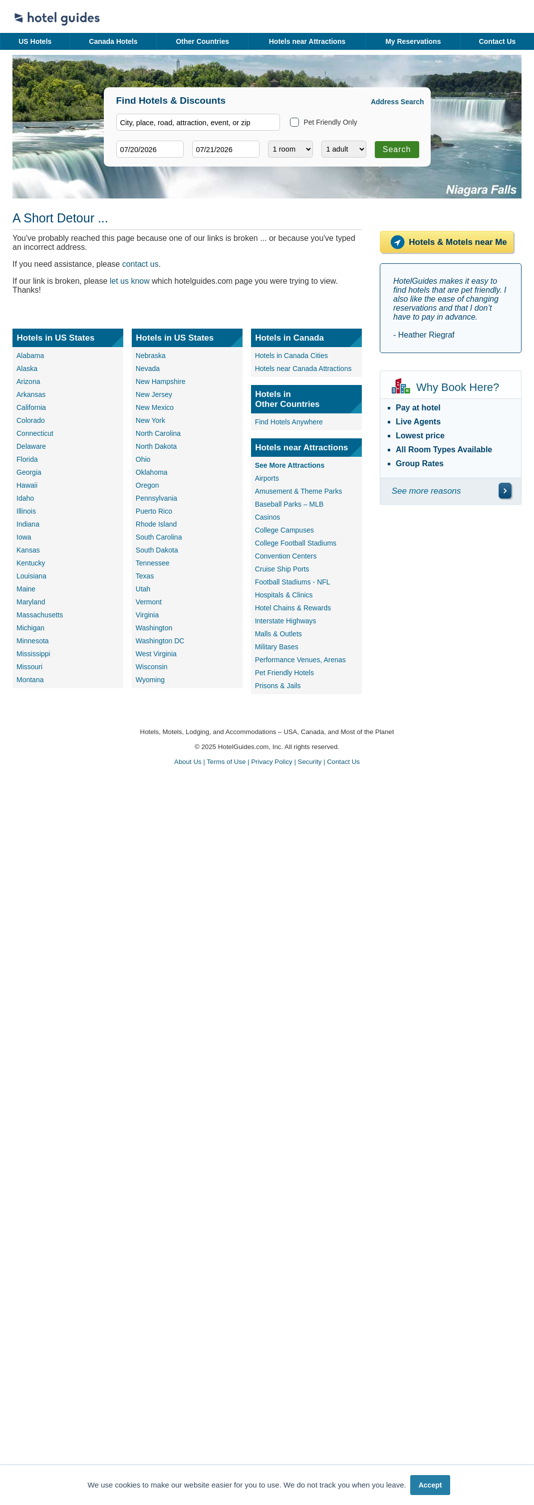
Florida (27, 459)
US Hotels (34, 41)
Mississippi (33, 654)
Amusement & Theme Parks (298, 491)
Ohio (143, 459)
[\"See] (505, 491)
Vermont (149, 602)
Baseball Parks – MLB (289, 504)
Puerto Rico (154, 511)
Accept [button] (430, 1485)
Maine (25, 589)
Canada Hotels (113, 41)
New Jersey (154, 394)
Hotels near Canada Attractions (303, 369)
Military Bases (276, 647)
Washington (154, 628)
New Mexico (155, 407)
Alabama (30, 356)
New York (150, 420)
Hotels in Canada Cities (291, 356)
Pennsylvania (156, 498)
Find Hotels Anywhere (289, 422)
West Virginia (156, 654)
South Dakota (157, 550)
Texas (145, 576)
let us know (130, 281)
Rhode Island (156, 524)
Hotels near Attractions (307, 41)
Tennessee (153, 563)
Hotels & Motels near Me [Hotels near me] (446, 242)
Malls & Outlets (278, 634)
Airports (267, 478)
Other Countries (202, 41)
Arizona (28, 381)
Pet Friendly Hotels (284, 673)
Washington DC (160, 641)
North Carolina (158, 433)
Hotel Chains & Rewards (293, 608)
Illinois (26, 511)
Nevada (148, 369)
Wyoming (150, 680)
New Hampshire (161, 381)
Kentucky (30, 563)
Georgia (28, 472)
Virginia (147, 615)
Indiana (27, 524)
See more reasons (426, 491)
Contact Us (497, 41)
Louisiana (31, 576)
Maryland (30, 602)
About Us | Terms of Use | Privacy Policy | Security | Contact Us (267, 761)
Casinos (267, 517)
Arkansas (30, 394)
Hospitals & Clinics (284, 595)
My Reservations (413, 41)
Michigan (30, 628)
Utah (143, 589)
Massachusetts (39, 615)
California (31, 407)
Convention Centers (286, 556)
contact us (140, 264)
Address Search (397, 102)
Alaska (26, 369)
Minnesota (32, 641)
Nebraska (151, 356)
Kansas (28, 550)
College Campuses (284, 530)
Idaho (25, 498)
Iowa (23, 537)
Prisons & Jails (278, 686)
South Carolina (159, 537)
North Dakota (156, 446)
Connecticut (34, 433)
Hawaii (26, 485)
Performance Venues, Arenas (300, 660)
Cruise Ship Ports (282, 569)
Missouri (29, 667)
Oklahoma (152, 472)
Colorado (30, 420)
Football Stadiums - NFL (292, 582)
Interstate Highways (285, 621)
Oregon (147, 485)
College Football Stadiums (295, 543)
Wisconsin (152, 667)
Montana (29, 680)
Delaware (31, 446)
